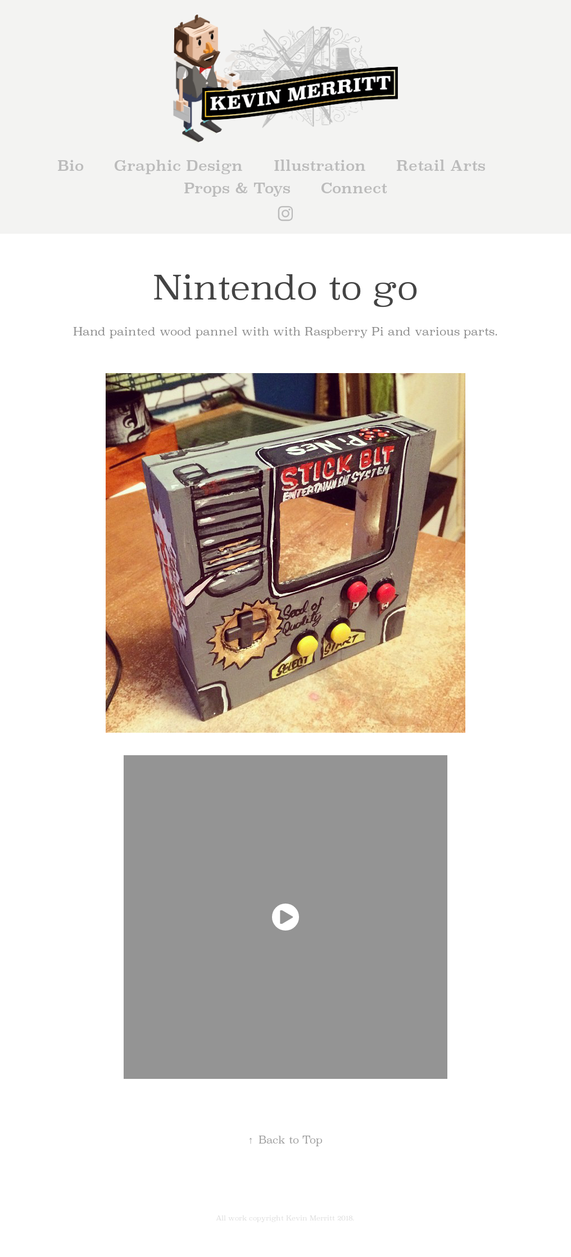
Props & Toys (237, 188)
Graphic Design (178, 165)
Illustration (320, 165)
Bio (70, 165)
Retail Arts (441, 165)
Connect (354, 188)
